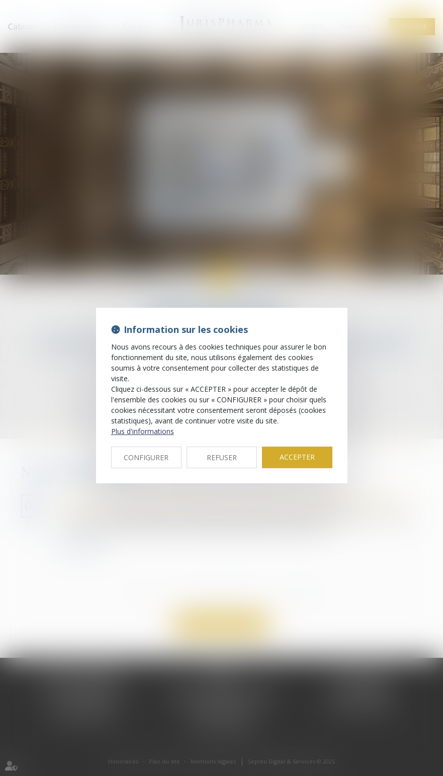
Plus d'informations (142, 431)
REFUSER (222, 457)
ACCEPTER (297, 457)
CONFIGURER (146, 457)
